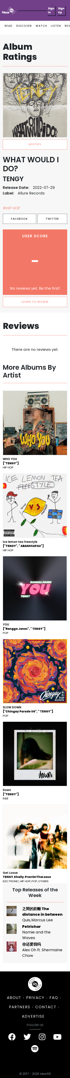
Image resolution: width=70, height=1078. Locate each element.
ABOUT (14, 997)
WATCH (41, 26)
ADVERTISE (33, 1016)
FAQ (53, 997)
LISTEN (56, 26)
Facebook (19, 219)
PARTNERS (19, 1007)
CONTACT (45, 1007)
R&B (5, 798)
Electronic (11, 881)
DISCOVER (24, 26)
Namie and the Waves (36, 935)
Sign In (51, 10)
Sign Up (61, 10)
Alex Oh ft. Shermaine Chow (42, 952)
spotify (35, 144)
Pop (5, 633)
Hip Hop (8, 467)
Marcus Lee (42, 920)
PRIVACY (35, 997)
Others (43, 881)
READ (9, 26)
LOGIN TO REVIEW (35, 302)
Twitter (52, 219)
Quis (26, 920)
